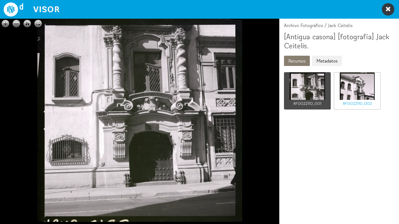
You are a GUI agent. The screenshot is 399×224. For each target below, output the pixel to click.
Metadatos (327, 61)
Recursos (296, 61)
